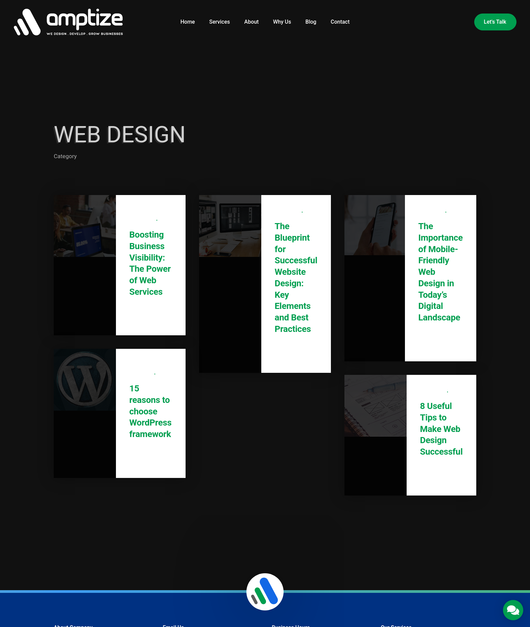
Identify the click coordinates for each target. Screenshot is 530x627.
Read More (147, 317)
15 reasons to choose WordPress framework (150, 411)
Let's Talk (495, 22)
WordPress (141, 374)
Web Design (142, 221)
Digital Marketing (148, 213)
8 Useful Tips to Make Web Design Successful (441, 429)
